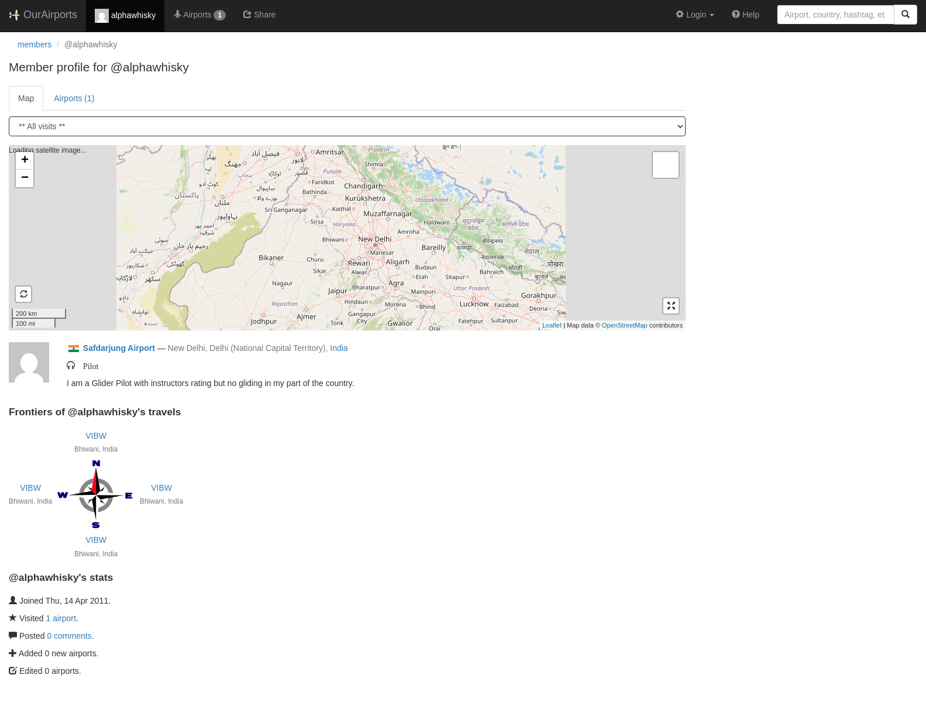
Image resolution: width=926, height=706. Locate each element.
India (338, 348)
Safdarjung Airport (119, 348)
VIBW (95, 435)
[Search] (905, 15)
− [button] (25, 178)
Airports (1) (74, 98)
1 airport (61, 618)
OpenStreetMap (625, 325)
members (34, 44)
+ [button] (25, 161)
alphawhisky (125, 16)
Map (26, 98)
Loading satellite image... (346, 237)
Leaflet (552, 325)
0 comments (69, 635)
